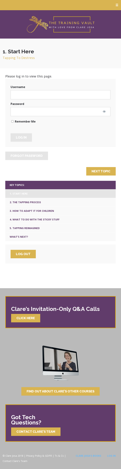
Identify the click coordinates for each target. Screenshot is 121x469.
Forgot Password (27, 156)
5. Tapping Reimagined (25, 228)
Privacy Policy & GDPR (39, 455)
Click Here (25, 318)
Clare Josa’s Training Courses (60, 24)
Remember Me (23, 121)
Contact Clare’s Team (35, 431)
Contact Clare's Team (15, 461)
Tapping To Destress (19, 58)
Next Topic (101, 171)
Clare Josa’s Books (88, 455)
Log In (111, 455)
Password (17, 104)
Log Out (23, 254)
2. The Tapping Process (25, 202)
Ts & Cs (59, 455)
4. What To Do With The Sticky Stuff (34, 219)
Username (18, 87)
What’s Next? (19, 236)
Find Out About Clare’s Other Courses (60, 391)
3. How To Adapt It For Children (32, 210)
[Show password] (104, 111)
